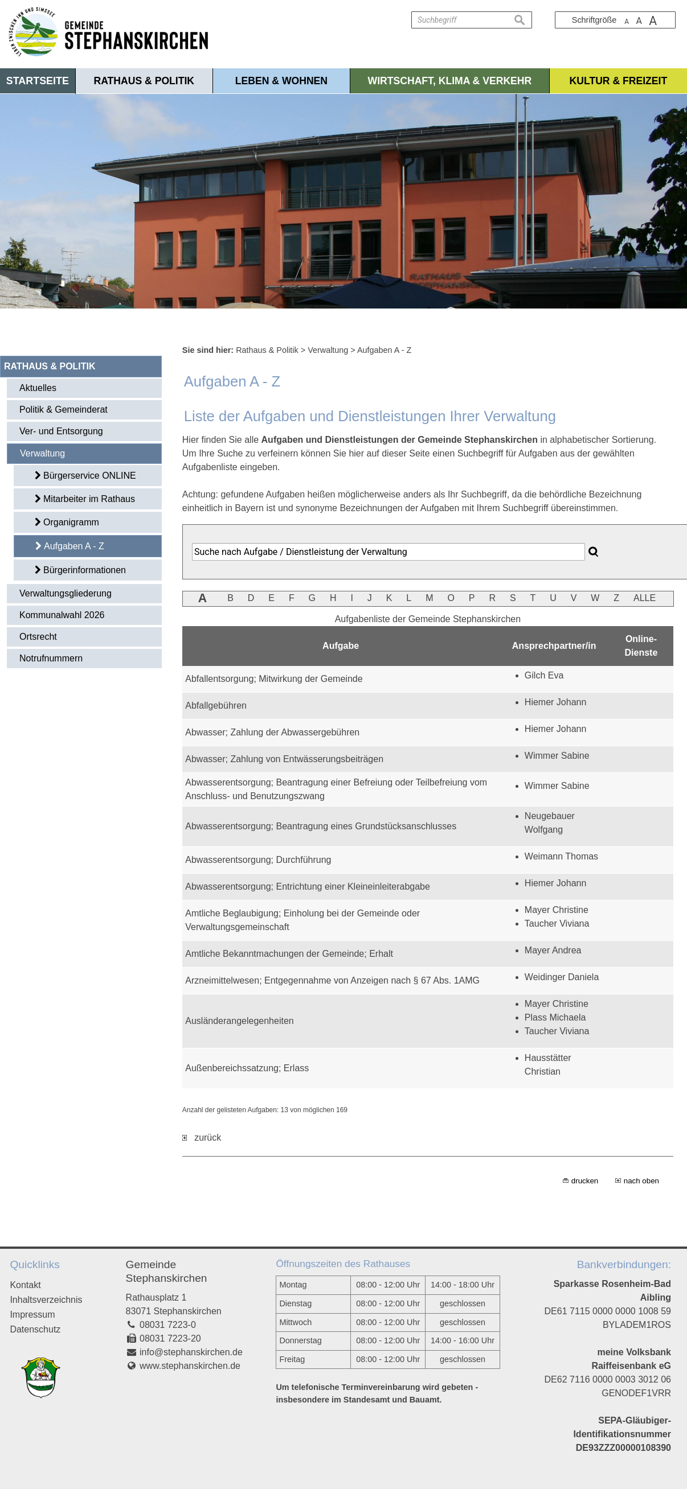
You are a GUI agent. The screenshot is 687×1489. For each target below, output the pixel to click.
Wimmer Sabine (557, 755)
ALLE (644, 598)
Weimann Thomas (561, 856)
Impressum (32, 1314)
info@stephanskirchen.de (191, 1352)
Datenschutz (35, 1329)
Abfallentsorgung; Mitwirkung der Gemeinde (273, 679)
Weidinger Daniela (562, 977)
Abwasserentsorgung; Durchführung (258, 860)
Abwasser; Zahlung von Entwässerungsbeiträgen (284, 759)
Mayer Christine (556, 910)
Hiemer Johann (556, 702)
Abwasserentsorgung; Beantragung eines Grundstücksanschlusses (320, 826)
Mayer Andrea (553, 950)
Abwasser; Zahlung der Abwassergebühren (272, 732)
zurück (201, 1137)
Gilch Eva (544, 675)
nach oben (641, 1181)
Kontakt (25, 1285)
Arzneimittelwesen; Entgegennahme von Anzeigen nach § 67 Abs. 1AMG (332, 980)
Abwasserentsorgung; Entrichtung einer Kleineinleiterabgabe (307, 886)
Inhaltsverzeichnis (46, 1300)
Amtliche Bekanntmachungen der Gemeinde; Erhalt (289, 954)
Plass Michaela (555, 1017)
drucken (584, 1181)
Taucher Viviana (557, 923)
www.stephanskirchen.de (190, 1366)
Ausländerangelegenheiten (239, 1021)
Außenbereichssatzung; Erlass (247, 1068)
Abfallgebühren (216, 705)
